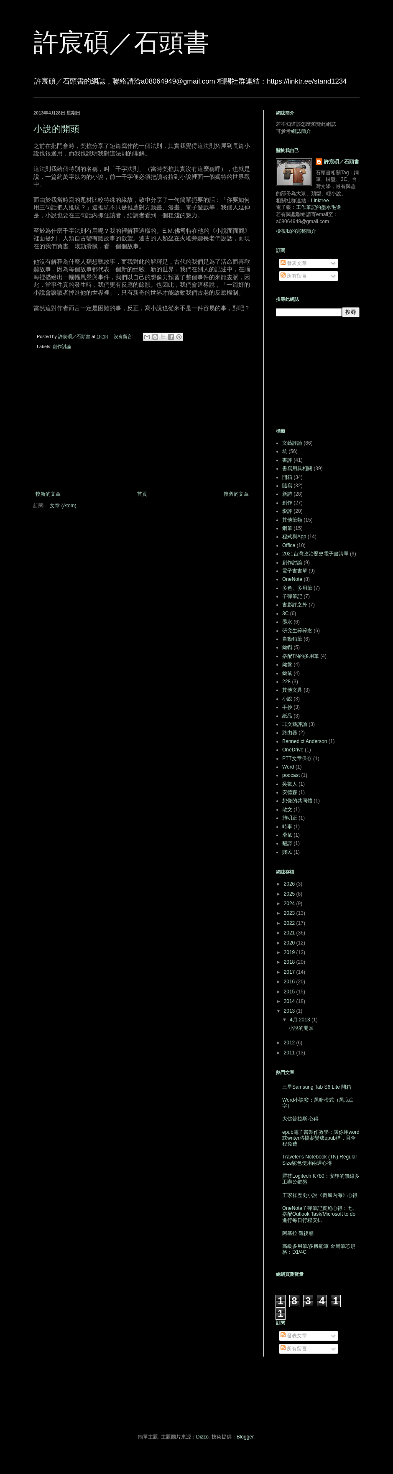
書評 (287, 460)
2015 (290, 992)
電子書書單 (294, 571)
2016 (290, 982)
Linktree (320, 201)
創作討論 (62, 346)
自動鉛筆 (292, 639)
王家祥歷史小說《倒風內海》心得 (319, 1195)
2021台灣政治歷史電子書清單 (315, 554)
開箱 (287, 477)
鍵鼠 (287, 673)
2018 (290, 962)
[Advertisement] (142, 422)
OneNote (292, 579)
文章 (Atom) (63, 506)
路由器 (289, 733)
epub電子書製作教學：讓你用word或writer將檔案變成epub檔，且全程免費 (321, 1138)
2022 (290, 923)
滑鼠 (287, 835)
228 (286, 682)
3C (285, 613)
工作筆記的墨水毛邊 (318, 207)
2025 (290, 894)
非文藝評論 (294, 724)
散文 (287, 809)
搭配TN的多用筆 (300, 656)
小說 (287, 699)
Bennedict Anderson (304, 741)
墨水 (287, 622)
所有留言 (294, 276)
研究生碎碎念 (297, 631)
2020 (290, 943)
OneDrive (293, 750)
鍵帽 (287, 647)
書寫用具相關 (297, 468)
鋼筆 (287, 528)
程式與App (294, 537)
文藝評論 (292, 443)
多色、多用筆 (297, 588)
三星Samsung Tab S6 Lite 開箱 (316, 1087)
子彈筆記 (292, 596)
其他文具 (292, 690)
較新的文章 (48, 494)
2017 (290, 972)
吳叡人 (289, 784)
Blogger (245, 1437)
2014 (290, 1001)
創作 (287, 503)
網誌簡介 (301, 131)
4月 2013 (300, 1020)
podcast (291, 775)
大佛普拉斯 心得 (300, 1119)
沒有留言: (124, 336)
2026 (290, 884)
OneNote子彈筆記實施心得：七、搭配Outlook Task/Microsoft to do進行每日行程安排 (319, 1214)
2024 (290, 903)
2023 (290, 913)
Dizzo (202, 1437)
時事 (287, 827)
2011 (290, 1053)
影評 (287, 511)
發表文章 (294, 263)
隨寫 (287, 486)
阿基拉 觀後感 (298, 1233)
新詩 (287, 494)
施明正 (289, 818)
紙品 (287, 716)
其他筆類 (292, 520)
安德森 (289, 792)
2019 (290, 952)
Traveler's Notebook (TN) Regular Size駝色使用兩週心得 (319, 1160)
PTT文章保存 (297, 758)
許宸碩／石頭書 (121, 42)
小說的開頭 (56, 129)
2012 (290, 1043)
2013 (290, 1011)
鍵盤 (287, 664)
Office (288, 545)
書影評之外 (294, 605)
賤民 (287, 852)
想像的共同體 (297, 801)
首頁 (142, 494)
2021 (290, 933)
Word (288, 767)
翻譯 (287, 843)
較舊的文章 (236, 494)
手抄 (287, 707)
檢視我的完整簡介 (296, 231)
